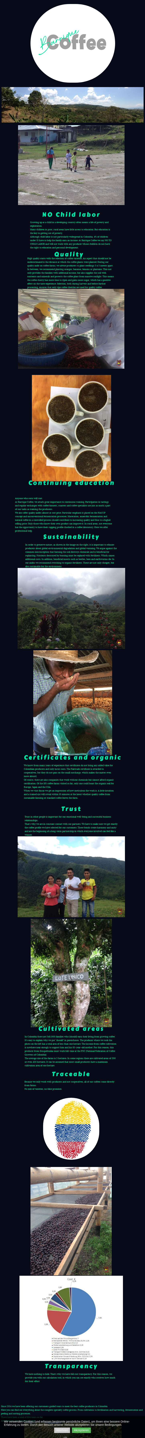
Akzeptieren (81, 1430)
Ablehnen (62, 1430)
